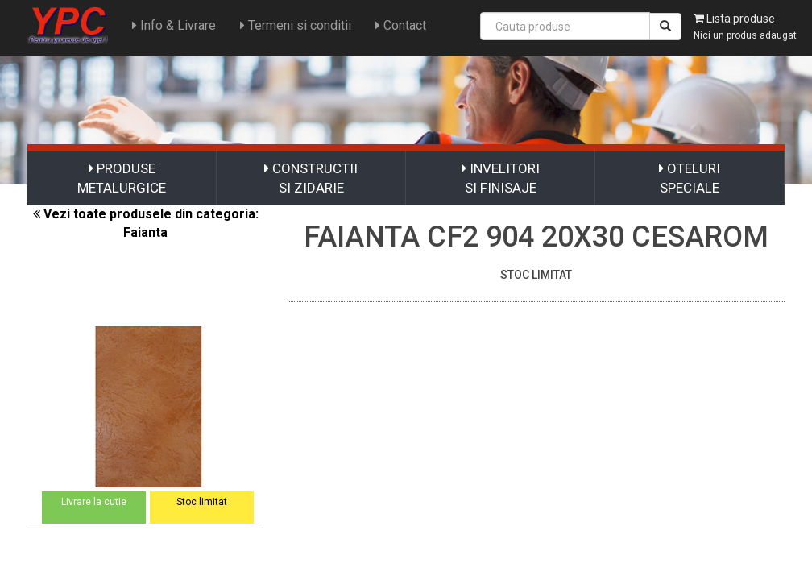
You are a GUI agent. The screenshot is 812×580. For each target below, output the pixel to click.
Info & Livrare (174, 25)
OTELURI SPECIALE (689, 178)
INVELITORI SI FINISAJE (501, 178)
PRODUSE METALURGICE (121, 178)
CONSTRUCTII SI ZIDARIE (311, 178)
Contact (400, 25)
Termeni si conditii (295, 25)
